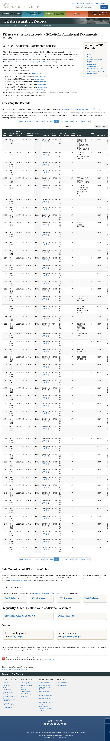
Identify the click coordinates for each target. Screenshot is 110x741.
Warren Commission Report (94, 60)
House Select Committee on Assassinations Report (95, 66)
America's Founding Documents (99, 14)
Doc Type (54, 134)
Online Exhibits (7, 707)
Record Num (11, 134)
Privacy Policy (46, 732)
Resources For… (27, 679)
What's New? (62, 679)
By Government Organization (8, 689)
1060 (42, 121)
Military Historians (26, 685)
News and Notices (62, 683)
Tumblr (55, 724)
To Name (66, 134)
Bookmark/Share (92, 3)
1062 (51, 121)
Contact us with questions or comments (14, 669)
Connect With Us (55, 721)
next (84, 121)
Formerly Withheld (29, 134)
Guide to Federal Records (44, 692)
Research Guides (46, 679)
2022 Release (65, 598)
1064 (61, 121)
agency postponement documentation (48, 593)
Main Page (91, 54)
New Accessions (62, 685)
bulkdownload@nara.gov (20, 580)
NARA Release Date (19, 133)
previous (28, 121)
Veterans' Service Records (33, 14)
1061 (47, 121)
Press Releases (66, 615)
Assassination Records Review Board (95, 72)
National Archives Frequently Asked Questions (44, 687)
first (21, 121)
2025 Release (12, 598)
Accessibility (37, 732)
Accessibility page (53, 659)
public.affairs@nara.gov (71, 637)
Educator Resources (55, 14)
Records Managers (27, 694)
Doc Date (45, 135)
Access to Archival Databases (9, 700)
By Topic (5, 683)
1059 (37, 121)
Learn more (91, 737)
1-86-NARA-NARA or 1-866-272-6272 (55, 738)
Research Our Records (11, 14)
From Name (73, 134)
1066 (71, 121)
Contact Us (104, 3)
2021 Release (92, 598)
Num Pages (93, 134)
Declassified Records (46, 695)
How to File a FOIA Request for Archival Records (45, 708)
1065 (66, 121)
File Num (61, 134)
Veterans (24, 696)
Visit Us (77, 14)
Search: (68, 126)
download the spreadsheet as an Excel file (77, 109)
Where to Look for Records (44, 699)
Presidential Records (10, 696)
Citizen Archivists (78, 3)
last (88, 121)
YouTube (58, 724)
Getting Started (44, 683)
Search (104, 7)
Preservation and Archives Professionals (26, 689)
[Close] (107, 721)
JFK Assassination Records (33, 26)
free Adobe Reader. (26, 658)
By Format (6, 685)
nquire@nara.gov (16, 637)
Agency (37, 134)
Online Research (10, 679)
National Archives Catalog (8, 693)
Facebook (44, 724)
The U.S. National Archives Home (23, 5)
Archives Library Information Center (9, 704)
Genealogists (25, 683)
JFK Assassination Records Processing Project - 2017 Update (28, 62)
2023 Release (38, 598)
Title (79, 135)
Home (5, 26)
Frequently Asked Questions (20, 615)
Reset (105, 126)
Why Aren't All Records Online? (46, 703)
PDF (44, 141)
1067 (76, 121)
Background (91, 57)
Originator (101, 135)
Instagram (51, 724)
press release (37, 73)
